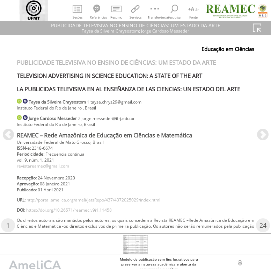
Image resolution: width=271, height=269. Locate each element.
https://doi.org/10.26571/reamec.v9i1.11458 (79, 222)
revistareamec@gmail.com (48, 172)
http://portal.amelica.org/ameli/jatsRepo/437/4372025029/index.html (109, 210)
